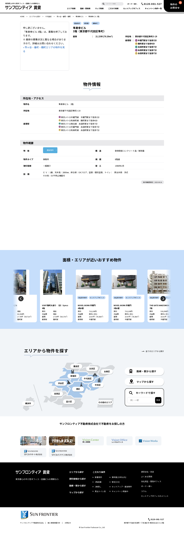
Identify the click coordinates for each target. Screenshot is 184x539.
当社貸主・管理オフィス (151, 489)
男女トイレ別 (100, 499)
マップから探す (76, 499)
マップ (99, 8)
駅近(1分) (116, 489)
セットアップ (131, 8)
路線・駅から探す (77, 493)
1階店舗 (98, 489)
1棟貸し (98, 494)
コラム (144, 498)
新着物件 (98, 484)
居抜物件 (50, 150)
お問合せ (68, 530)
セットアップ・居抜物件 (122, 494)
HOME (22, 16)
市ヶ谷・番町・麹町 (64, 16)
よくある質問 (146, 484)
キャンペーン (153, 8)
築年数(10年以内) (119, 484)
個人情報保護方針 (54, 530)
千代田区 (48, 16)
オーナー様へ (132, 4)
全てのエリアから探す (155, 359)
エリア (71, 8)
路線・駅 (85, 8)
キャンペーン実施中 (120, 499)
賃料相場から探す (77, 486)
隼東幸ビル (80, 16)
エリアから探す (34, 16)
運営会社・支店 (147, 479)
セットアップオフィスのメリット (155, 503)
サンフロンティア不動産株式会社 (32, 530)
